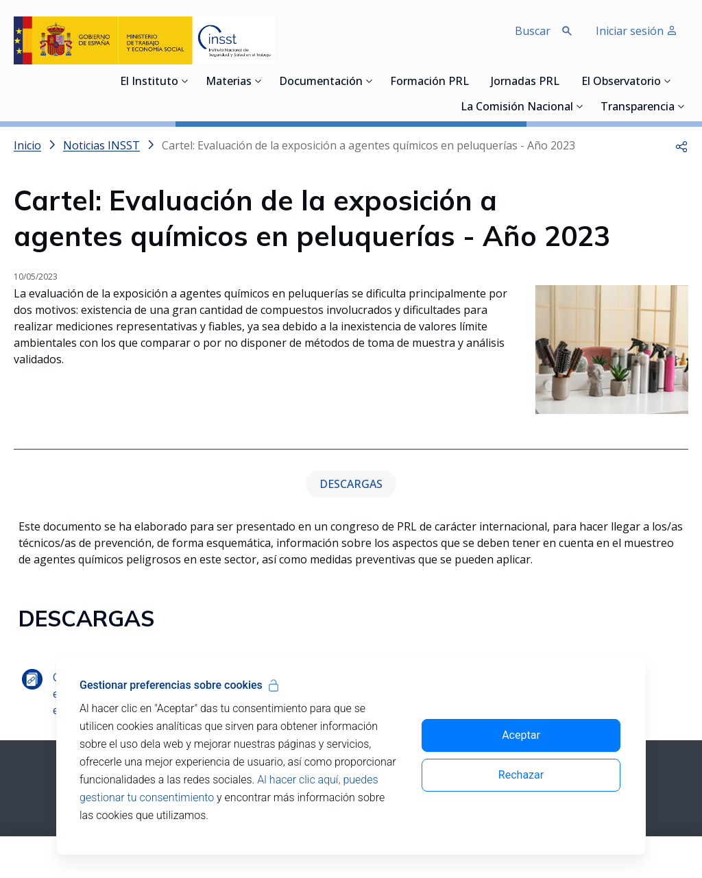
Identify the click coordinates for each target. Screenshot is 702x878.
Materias (229, 82)
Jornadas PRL (525, 82)
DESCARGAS (351, 483)
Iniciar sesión (636, 30)
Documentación (321, 82)
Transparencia (638, 107)
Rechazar (521, 774)
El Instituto (149, 82)
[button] (681, 145)
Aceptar (521, 735)
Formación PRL (429, 82)
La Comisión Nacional (517, 107)
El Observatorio (621, 82)
